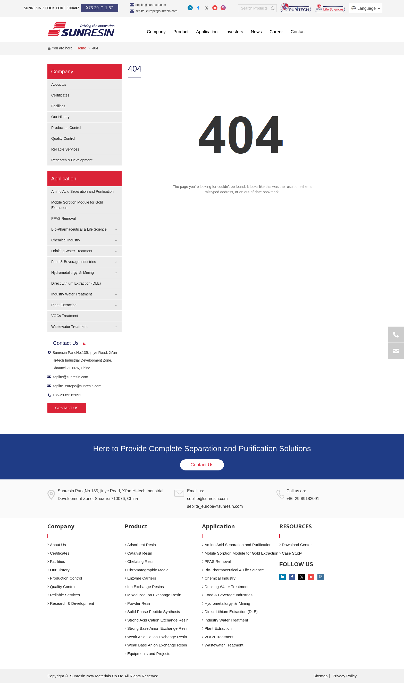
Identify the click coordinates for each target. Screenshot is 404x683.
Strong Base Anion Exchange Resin (158, 628)
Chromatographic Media (148, 570)
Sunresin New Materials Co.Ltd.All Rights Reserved (114, 676)
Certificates (60, 95)
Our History (60, 117)
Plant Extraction (64, 305)
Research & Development (71, 160)
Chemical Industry (65, 240)
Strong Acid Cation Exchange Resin (158, 620)
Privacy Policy (345, 676)
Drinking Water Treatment (71, 251)
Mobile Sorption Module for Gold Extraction (241, 553)
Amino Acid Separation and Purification (82, 191)
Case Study (292, 553)
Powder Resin (139, 603)
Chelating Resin (141, 561)
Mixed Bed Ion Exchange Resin (154, 595)
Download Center (297, 544)
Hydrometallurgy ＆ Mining (72, 272)
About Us (58, 84)
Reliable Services (65, 149)
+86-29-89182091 (64, 395)
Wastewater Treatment (69, 327)
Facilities (58, 106)
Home (81, 48)
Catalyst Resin (139, 553)
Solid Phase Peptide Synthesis (153, 611)
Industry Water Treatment (71, 294)
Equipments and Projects (148, 653)
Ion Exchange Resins (145, 586)
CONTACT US (66, 408)
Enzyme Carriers (141, 578)
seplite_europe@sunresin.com (156, 11)
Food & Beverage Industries (73, 262)
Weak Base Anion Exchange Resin (157, 645)
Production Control (66, 128)
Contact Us (201, 464)
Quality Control (63, 138)
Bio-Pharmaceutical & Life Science (79, 229)
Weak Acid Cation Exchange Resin (157, 637)
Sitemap (320, 676)
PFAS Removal (63, 218)
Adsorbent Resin (141, 544)
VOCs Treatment (64, 316)
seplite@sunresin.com (151, 5)
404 (95, 48)
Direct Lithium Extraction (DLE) (76, 283)
